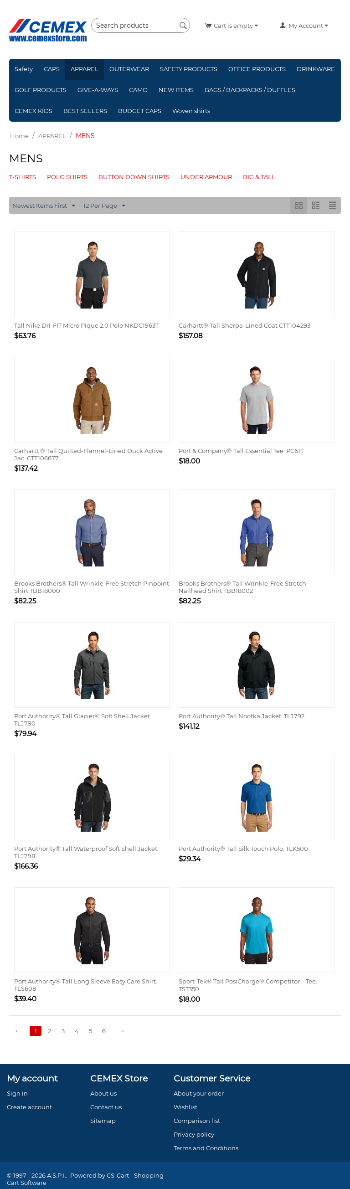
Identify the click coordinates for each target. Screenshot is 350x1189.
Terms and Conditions (206, 1148)
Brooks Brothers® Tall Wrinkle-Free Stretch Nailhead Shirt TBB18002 (242, 587)
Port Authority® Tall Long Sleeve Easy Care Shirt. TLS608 (85, 985)
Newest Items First (43, 206)
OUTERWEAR (129, 68)
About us (103, 1093)
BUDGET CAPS (139, 110)
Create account (29, 1107)
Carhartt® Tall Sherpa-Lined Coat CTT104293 (244, 325)
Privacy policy (194, 1134)
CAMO (138, 89)
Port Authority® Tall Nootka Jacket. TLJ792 (241, 716)
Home (19, 135)
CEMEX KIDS (33, 110)
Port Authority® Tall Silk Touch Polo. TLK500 (243, 848)
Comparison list (197, 1120)
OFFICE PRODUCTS (257, 68)
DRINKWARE (316, 68)
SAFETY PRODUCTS (188, 68)
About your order (199, 1093)
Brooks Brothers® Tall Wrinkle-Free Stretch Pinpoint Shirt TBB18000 (91, 587)
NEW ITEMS (176, 89)
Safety (24, 68)
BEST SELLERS (85, 110)
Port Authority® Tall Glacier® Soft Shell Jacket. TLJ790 (82, 719)
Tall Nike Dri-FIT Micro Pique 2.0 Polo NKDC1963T (86, 325)
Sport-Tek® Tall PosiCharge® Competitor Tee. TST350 (248, 985)
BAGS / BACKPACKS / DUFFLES (250, 89)
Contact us (106, 1107)
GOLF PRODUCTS (41, 89)
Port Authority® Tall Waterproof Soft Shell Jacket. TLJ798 (86, 852)
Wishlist (185, 1107)
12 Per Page (104, 206)
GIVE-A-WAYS (97, 89)
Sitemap (103, 1120)
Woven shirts (191, 110)
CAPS (52, 68)
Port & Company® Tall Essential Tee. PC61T (241, 450)
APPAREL (84, 68)
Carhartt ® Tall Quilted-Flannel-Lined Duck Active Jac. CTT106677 (88, 454)
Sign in (17, 1093)
